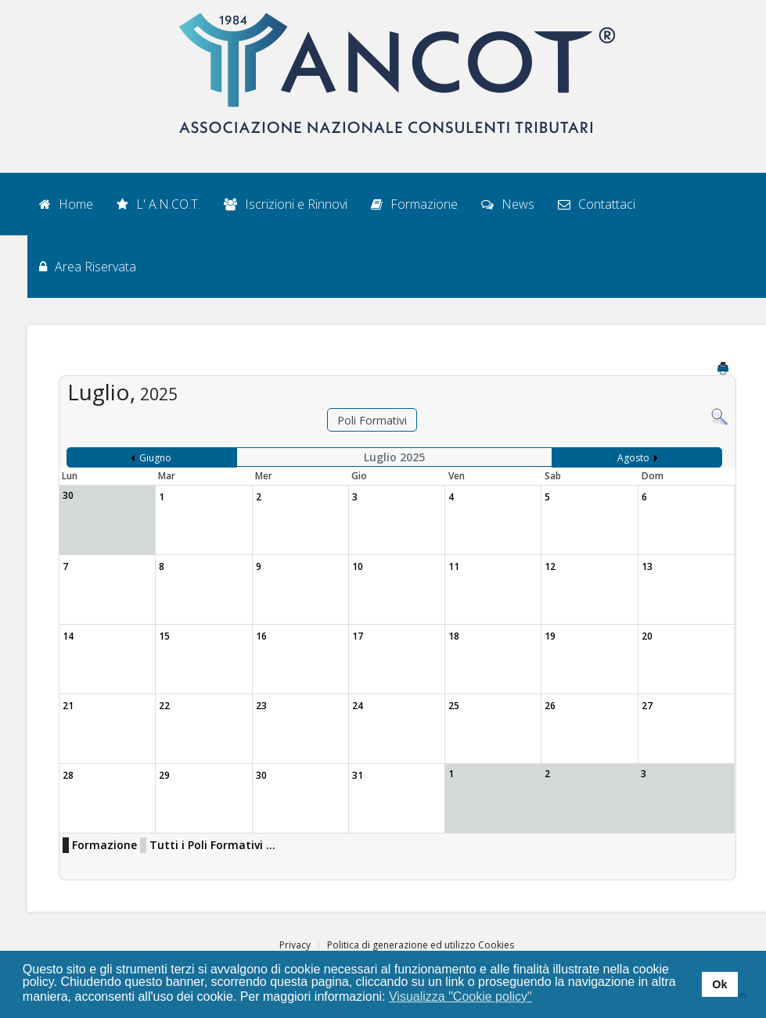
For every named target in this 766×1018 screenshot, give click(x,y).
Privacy (295, 945)
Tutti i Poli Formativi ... (212, 844)
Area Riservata (87, 266)
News (507, 204)
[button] (542, 997)
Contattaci (596, 204)
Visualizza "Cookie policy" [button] (460, 996)
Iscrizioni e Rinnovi (285, 204)
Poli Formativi (372, 420)
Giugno (155, 457)
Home (66, 204)
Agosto (633, 457)
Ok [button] (719, 984)
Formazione (414, 204)
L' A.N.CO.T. (158, 204)
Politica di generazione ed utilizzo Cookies (420, 945)
